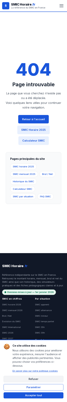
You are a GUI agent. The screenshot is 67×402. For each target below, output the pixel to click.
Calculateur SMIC (33, 140)
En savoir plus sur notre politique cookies (35, 371)
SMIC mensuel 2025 (24, 174)
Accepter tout (33, 395)
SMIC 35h (40, 327)
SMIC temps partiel (44, 321)
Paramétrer (33, 387)
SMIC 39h (40, 333)
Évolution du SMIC (11, 321)
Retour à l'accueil (33, 119)
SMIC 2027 (7, 338)
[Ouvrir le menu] (61, 6)
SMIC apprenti (42, 304)
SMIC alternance (43, 310)
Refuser (33, 379)
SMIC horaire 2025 (23, 166)
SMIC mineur (41, 316)
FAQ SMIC (45, 196)
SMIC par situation (23, 196)
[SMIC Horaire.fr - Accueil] (23, 5)
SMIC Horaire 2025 (33, 129)
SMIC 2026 (7, 333)
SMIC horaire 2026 (11, 304)
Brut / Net (47, 174)
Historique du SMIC (23, 181)
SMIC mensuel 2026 (12, 310)
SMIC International (11, 327)
